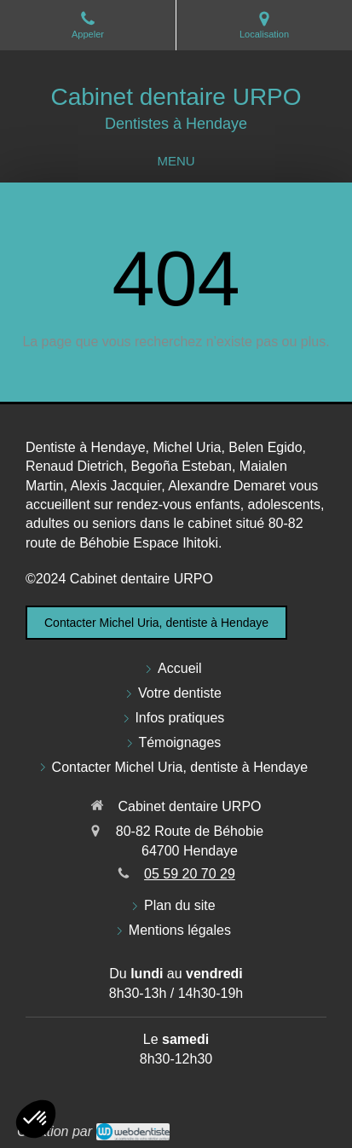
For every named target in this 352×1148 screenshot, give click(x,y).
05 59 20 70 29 (189, 874)
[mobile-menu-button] (175, 161)
